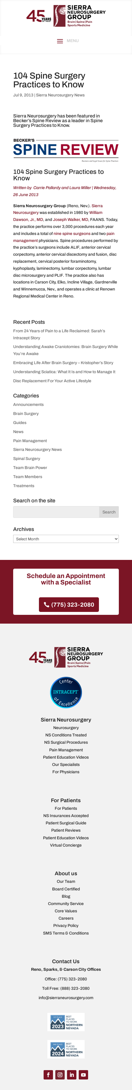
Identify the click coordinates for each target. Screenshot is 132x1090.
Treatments (23, 486)
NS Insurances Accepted (66, 816)
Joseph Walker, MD (70, 219)
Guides (19, 423)
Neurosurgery (66, 728)
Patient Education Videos (66, 757)
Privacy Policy (65, 925)
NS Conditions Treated (66, 735)
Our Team (66, 881)
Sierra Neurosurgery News (60, 95)
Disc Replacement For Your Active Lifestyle (52, 381)
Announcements (28, 404)
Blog (66, 896)
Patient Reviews (65, 830)
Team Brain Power (30, 468)
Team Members (27, 477)
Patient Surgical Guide (66, 823)
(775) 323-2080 (72, 604)
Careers (66, 918)
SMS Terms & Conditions (66, 933)
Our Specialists (66, 764)
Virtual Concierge (66, 845)
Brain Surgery (26, 413)
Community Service (66, 904)
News (18, 432)
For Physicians (65, 772)
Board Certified (66, 889)
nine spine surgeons (72, 233)
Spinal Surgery (26, 458)
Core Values (66, 911)
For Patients (66, 808)
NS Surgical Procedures (66, 742)
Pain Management (30, 441)
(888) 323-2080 (75, 988)
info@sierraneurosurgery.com (66, 998)
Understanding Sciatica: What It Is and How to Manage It (64, 372)
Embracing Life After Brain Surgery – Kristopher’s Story (63, 363)
